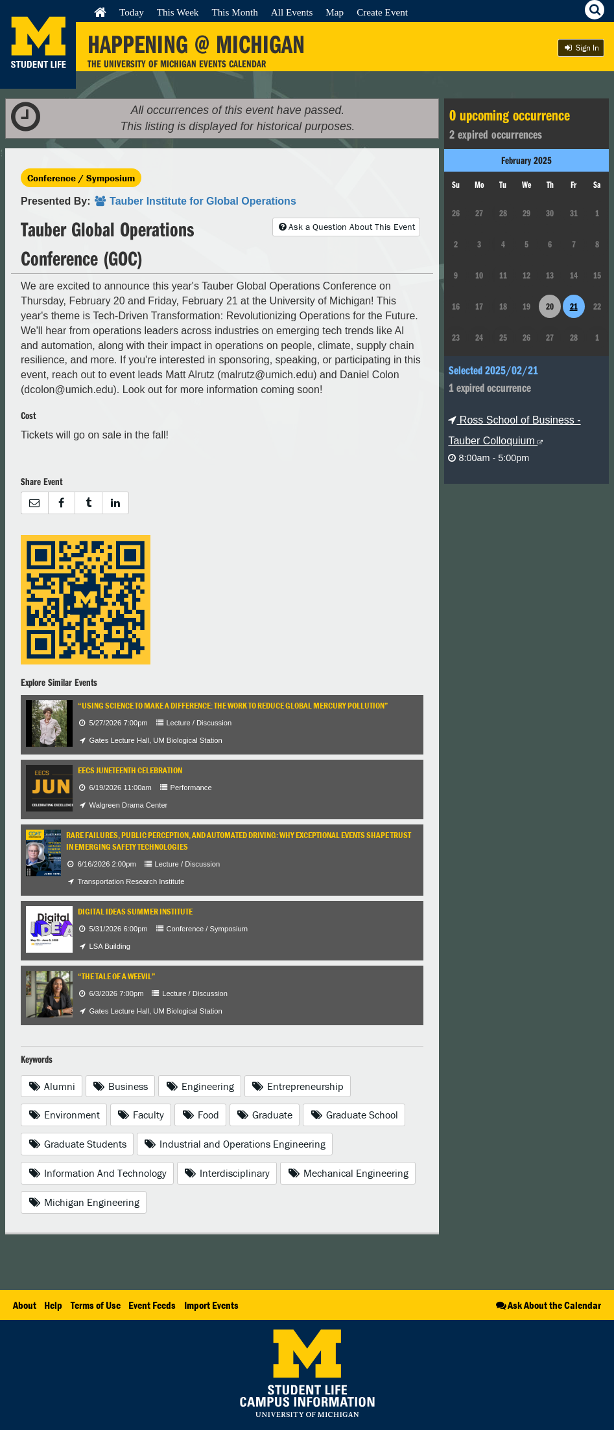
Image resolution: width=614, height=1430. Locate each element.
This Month (234, 11)
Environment (64, 1114)
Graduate (265, 1114)
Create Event (382, 11)
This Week (178, 11)
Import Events (211, 1305)
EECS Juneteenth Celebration (130, 770)
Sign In (581, 47)
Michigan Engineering (83, 1202)
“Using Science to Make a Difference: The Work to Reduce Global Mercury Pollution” (233, 705)
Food (200, 1114)
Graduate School (354, 1114)
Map (334, 11)
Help (53, 1305)
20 (550, 306)
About (24, 1305)
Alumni (51, 1086)
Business (120, 1086)
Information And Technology (97, 1172)
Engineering (199, 1086)
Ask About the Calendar (547, 1305)
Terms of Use (96, 1305)
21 (574, 306)
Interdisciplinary (227, 1172)
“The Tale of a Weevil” (117, 976)
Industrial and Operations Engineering (235, 1143)
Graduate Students (77, 1143)
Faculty (141, 1114)
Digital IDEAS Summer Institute (135, 911)
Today (131, 11)
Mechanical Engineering (347, 1172)
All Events (292, 11)
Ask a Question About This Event (346, 227)
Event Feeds (152, 1305)
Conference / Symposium (81, 178)
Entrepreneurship (298, 1086)
